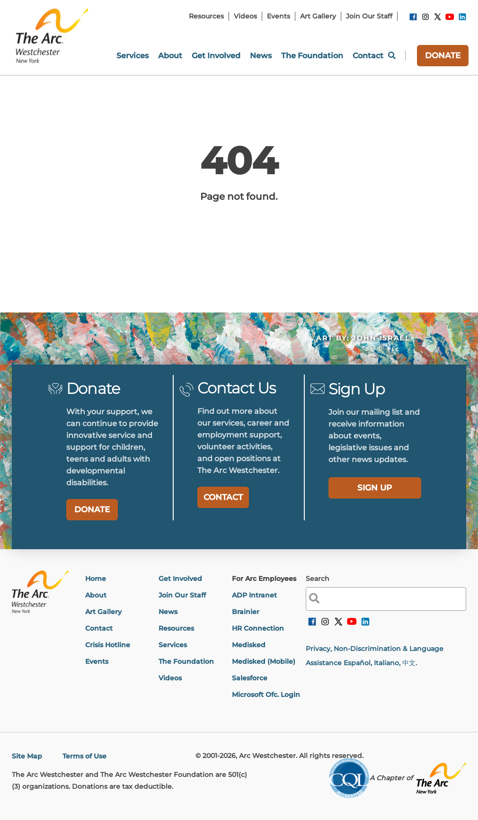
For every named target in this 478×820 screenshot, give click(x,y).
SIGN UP (374, 487)
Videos (170, 678)
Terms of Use (84, 756)
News (168, 611)
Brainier (245, 611)
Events (96, 661)
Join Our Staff (182, 595)
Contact (99, 628)
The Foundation (186, 661)
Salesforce (249, 678)
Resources (176, 628)
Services (173, 645)
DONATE (442, 55)
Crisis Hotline (107, 645)
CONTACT (223, 497)
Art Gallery (103, 611)
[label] (374, 487)
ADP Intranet (254, 595)
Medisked (249, 645)
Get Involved (180, 578)
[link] (413, 18)
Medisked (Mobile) (263, 661)
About (95, 595)
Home (95, 578)
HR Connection (258, 628)
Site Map (27, 756)
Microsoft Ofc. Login (266, 694)
